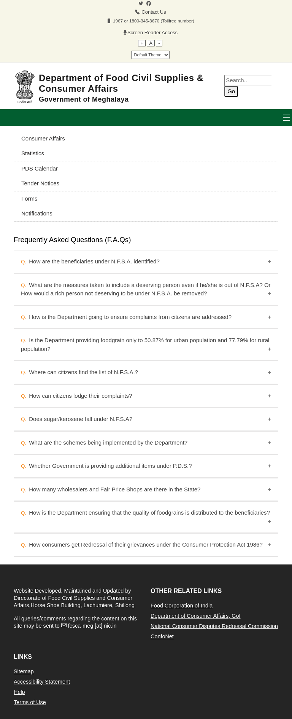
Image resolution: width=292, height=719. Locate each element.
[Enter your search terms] (248, 80)
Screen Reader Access (152, 32)
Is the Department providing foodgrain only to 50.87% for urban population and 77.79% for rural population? (145, 344)
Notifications (36, 213)
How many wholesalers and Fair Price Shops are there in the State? (114, 489)
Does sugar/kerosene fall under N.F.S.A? (80, 419)
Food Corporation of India (182, 606)
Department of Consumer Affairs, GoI (195, 616)
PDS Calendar (39, 168)
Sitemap (24, 671)
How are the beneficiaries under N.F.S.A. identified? (94, 261)
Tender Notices (40, 183)
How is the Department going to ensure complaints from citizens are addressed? (130, 317)
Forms (29, 198)
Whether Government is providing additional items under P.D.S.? (110, 465)
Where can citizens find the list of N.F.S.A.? (83, 372)
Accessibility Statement (42, 682)
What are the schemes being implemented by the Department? (108, 442)
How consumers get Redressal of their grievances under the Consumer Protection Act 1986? (146, 544)
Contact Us (153, 12)
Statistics (32, 153)
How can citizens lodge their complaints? (80, 395)
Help (19, 692)
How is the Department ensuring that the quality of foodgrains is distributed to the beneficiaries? (149, 512)
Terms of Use (30, 702)
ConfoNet (162, 636)
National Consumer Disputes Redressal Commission (214, 626)
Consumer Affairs (43, 138)
